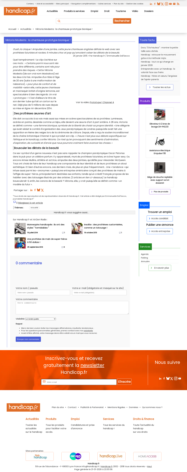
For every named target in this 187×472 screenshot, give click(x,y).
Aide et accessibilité (45, 3)
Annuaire (145, 261)
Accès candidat (158, 218)
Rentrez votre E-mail (29, 382)
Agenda (144, 254)
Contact (72, 407)
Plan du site (118, 3)
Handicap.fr (107, 466)
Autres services (104, 3)
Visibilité (20, 318)
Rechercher (122, 21)
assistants (88, 330)
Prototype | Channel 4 (102, 102)
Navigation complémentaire (83, 3)
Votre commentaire (27, 299)
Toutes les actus (159, 87)
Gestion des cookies (134, 3)
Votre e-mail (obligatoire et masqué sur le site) (98, 288)
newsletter (92, 365)
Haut (149, 466)
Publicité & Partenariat (92, 407)
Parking (144, 257)
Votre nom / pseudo (27, 288)
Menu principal (62, 3)
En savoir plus (159, 267)
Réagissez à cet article (30, 202)
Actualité (34, 207)
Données (133, 407)
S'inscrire (124, 382)
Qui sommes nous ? (152, 407)
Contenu (30, 3)
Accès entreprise (159, 231)
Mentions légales (116, 407)
